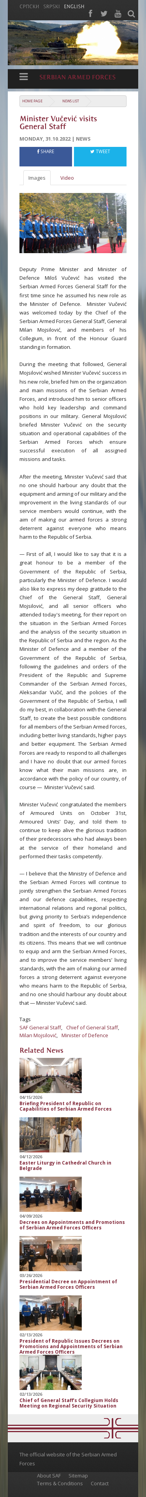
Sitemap (78, 1475)
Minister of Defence (85, 1035)
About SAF (49, 1475)
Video (67, 177)
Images (37, 177)
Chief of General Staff (92, 1027)
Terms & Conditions (60, 1483)
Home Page (32, 101)
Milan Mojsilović (37, 1035)
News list (70, 101)
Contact (100, 1483)
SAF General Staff (40, 1027)
